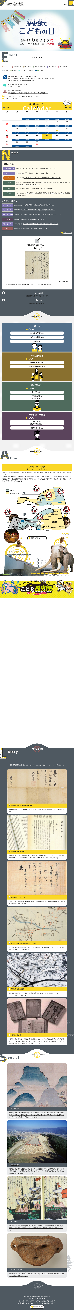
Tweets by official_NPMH (37, 303)
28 (17, 144)
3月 (8, 107)
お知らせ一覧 (67, 233)
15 (27, 130)
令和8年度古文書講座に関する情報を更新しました (38, 210)
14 (17, 130)
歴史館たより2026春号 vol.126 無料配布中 (39, 188)
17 (47, 130)
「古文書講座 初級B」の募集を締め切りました (40, 173)
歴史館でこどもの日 (18, 85)
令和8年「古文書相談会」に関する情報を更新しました (40, 224)
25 (57, 137)
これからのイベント (10, 98)
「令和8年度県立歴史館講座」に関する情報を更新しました (41, 214)
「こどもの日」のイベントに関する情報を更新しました (42, 178)
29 (27, 144)
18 (57, 130)
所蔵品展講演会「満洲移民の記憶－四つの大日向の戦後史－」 (28, 92)
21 (17, 137)
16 (37, 130)
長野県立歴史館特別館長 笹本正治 (37, 296)
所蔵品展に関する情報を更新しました (35, 228)
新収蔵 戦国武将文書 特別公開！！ (34, 219)
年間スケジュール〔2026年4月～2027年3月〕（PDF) (21, 96)
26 (67, 137)
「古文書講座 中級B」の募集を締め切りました (38, 205)
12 (67, 124)
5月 (66, 107)
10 (47, 124)
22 (27, 137)
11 (57, 124)
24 (47, 137)
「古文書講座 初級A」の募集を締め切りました (40, 168)
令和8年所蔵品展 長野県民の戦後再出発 (32, 78)
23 (37, 137)
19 (67, 130)
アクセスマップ (38, 1307)
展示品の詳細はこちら (37, 538)
